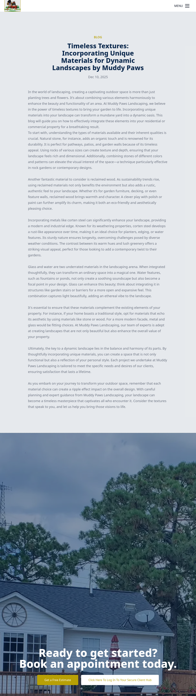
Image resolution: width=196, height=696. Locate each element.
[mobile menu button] (187, 5)
